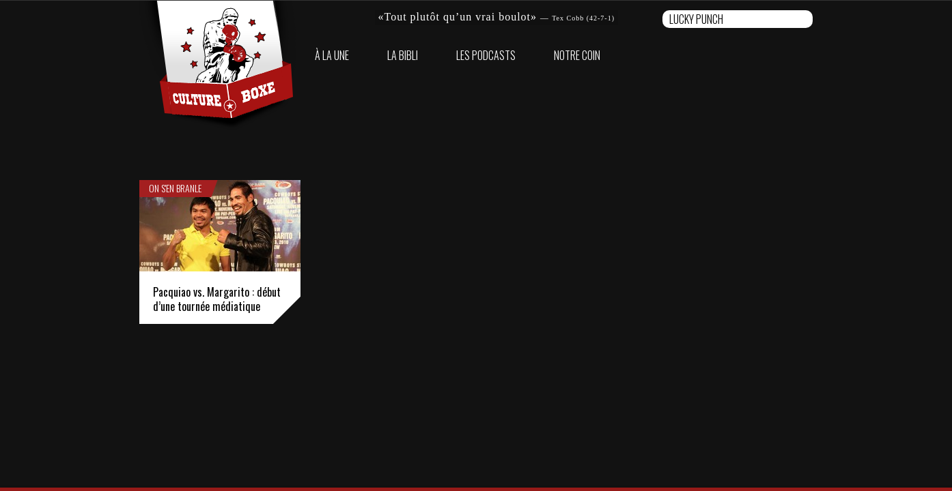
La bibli (402, 55)
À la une (332, 55)
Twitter (802, 55)
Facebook (780, 55)
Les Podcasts (486, 55)
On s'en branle (175, 188)
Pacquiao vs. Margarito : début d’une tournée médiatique (217, 299)
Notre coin (577, 55)
